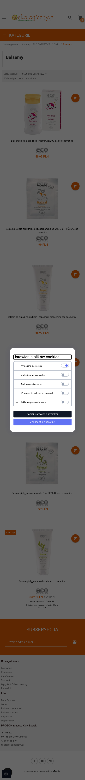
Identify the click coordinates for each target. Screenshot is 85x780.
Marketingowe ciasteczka (32, 375)
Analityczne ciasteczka (31, 384)
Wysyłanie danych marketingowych (37, 393)
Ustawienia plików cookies (36, 357)
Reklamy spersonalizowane (33, 402)
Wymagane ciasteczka (31, 366)
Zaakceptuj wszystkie (42, 422)
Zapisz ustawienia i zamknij (42, 414)
